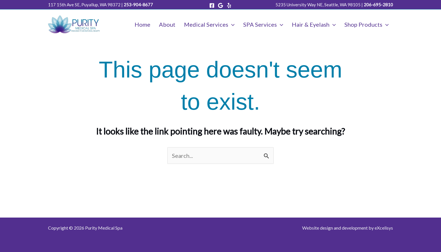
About (167, 24)
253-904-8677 (138, 4)
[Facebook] (211, 5)
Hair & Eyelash (314, 24)
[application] (231, 24)
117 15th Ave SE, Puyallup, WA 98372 (84, 4)
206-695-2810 (378, 4)
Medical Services (209, 24)
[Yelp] (229, 5)
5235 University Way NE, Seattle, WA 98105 (318, 4)
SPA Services (263, 24)
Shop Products (366, 24)
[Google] (220, 5)
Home (142, 24)
